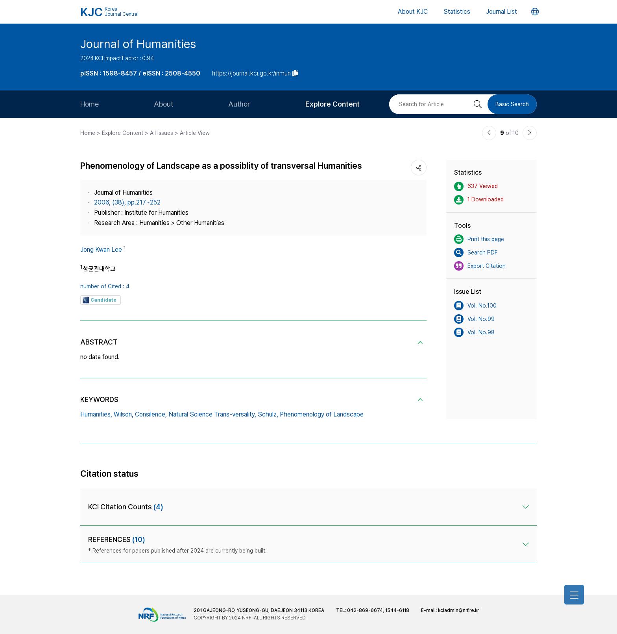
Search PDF (475, 252)
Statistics (456, 11)
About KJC (413, 11)
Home (89, 104)
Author (239, 104)
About (163, 104)
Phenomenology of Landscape (322, 414)
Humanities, (96, 414)
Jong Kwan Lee (101, 249)
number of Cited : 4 (104, 286)
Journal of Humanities (138, 44)
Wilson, (123, 414)
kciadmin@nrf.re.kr (458, 610)
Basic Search (512, 104)
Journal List (501, 11)
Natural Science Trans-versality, (212, 414)
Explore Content (332, 104)
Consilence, (151, 414)
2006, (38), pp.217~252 (127, 202)
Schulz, (268, 414)
